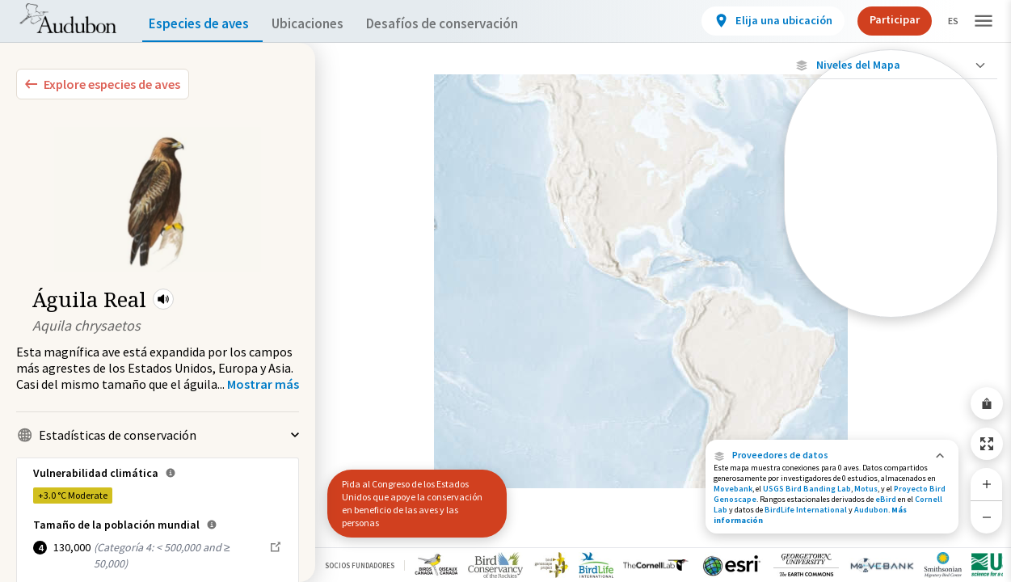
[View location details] (759, 21)
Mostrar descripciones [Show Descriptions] (891, 321)
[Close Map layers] (891, 65)
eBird (885, 499)
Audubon (871, 509)
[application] (505, 291)
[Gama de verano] (891, 251)
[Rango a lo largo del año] (891, 306)
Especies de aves (202, 23)
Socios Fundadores (359, 565)
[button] (163, 299)
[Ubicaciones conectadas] (891, 195)
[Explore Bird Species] (102, 84)
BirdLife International (806, 509)
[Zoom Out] (987, 517)
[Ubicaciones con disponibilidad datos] (891, 168)
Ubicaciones (322, 23)
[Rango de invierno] (891, 279)
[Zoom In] (987, 484)
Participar (881, 19)
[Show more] (263, 384)
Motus (866, 488)
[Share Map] (987, 403)
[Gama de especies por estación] (891, 223)
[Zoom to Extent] (987, 444)
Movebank (733, 488)
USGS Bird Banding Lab (807, 488)
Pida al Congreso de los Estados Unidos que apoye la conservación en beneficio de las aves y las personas (412, 503)
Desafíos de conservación (467, 23)
